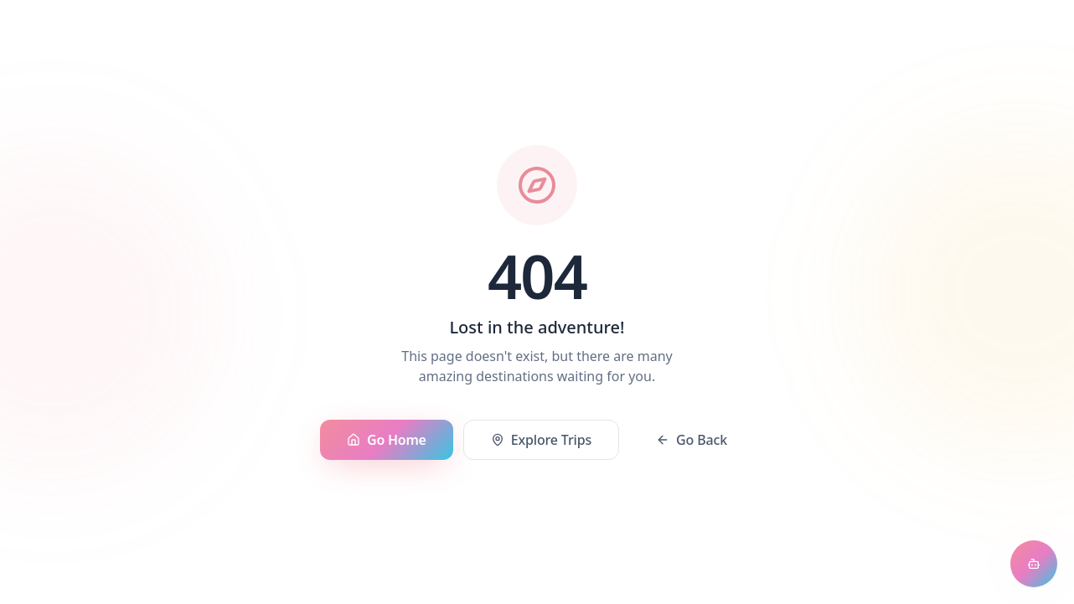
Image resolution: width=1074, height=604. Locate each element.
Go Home (386, 440)
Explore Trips (541, 440)
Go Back (691, 440)
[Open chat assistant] (1033, 563)
